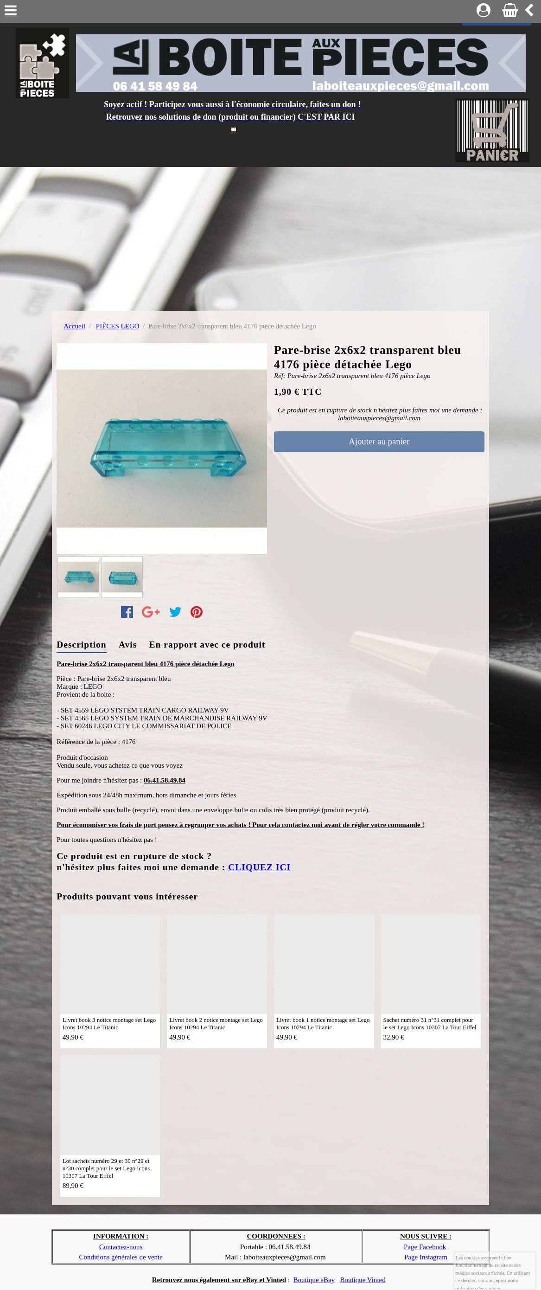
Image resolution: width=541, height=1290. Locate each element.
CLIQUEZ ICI (259, 867)
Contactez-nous (120, 1247)
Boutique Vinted (362, 1280)
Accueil (74, 326)
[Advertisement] (270, 237)
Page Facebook (425, 1247)
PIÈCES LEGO (118, 326)
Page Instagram (425, 1257)
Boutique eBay (314, 1280)
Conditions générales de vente (121, 1257)
